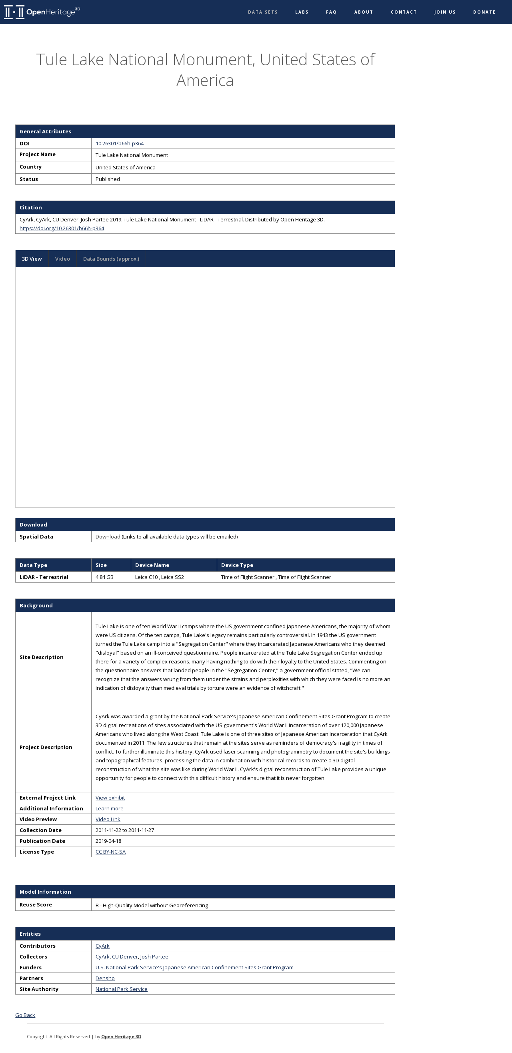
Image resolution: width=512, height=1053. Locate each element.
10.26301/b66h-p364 (120, 143)
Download (108, 536)
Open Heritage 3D (121, 1036)
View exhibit (110, 797)
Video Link (108, 819)
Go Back (25, 1015)
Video (62, 258)
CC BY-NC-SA (111, 851)
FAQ (331, 12)
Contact (404, 12)
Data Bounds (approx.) (111, 258)
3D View (32, 258)
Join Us (445, 12)
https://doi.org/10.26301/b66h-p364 (62, 228)
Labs (302, 12)
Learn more (110, 808)
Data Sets (263, 12)
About (364, 12)
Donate (484, 12)
